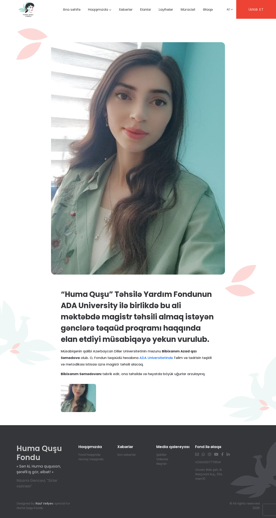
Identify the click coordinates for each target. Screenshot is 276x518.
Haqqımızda (99, 9)
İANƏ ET (256, 9)
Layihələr (166, 9)
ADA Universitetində (156, 357)
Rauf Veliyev (44, 503)
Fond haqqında (89, 455)
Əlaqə (208, 9)
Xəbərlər (126, 9)
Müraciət (188, 9)
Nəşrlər (161, 464)
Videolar (162, 459)
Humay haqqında (90, 459)
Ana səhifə (71, 9)
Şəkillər (161, 455)
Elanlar (145, 9)
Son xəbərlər (126, 455)
